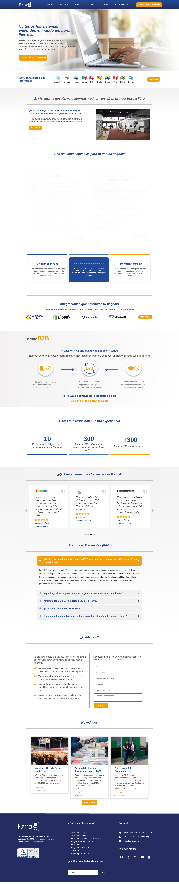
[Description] (118, 697)
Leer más (39, 787)
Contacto (105, 5)
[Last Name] (118, 672)
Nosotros (49, 5)
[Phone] (118, 684)
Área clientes (121, 4)
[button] (123, 124)
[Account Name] (118, 678)
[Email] (118, 690)
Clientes (77, 5)
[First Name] (118, 666)
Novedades (91, 5)
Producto (63, 4)
